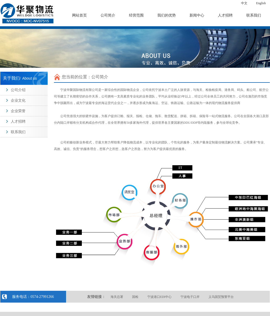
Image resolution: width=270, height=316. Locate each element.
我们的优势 (166, 15)
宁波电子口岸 (190, 297)
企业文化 (18, 100)
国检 (135, 297)
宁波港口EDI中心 (159, 297)
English (261, 3)
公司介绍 (18, 90)
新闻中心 (196, 15)
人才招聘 (225, 15)
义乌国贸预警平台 (221, 297)
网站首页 (79, 15)
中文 (244, 3)
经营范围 (136, 15)
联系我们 (253, 15)
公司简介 (108, 15)
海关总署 (117, 297)
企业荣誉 (18, 111)
